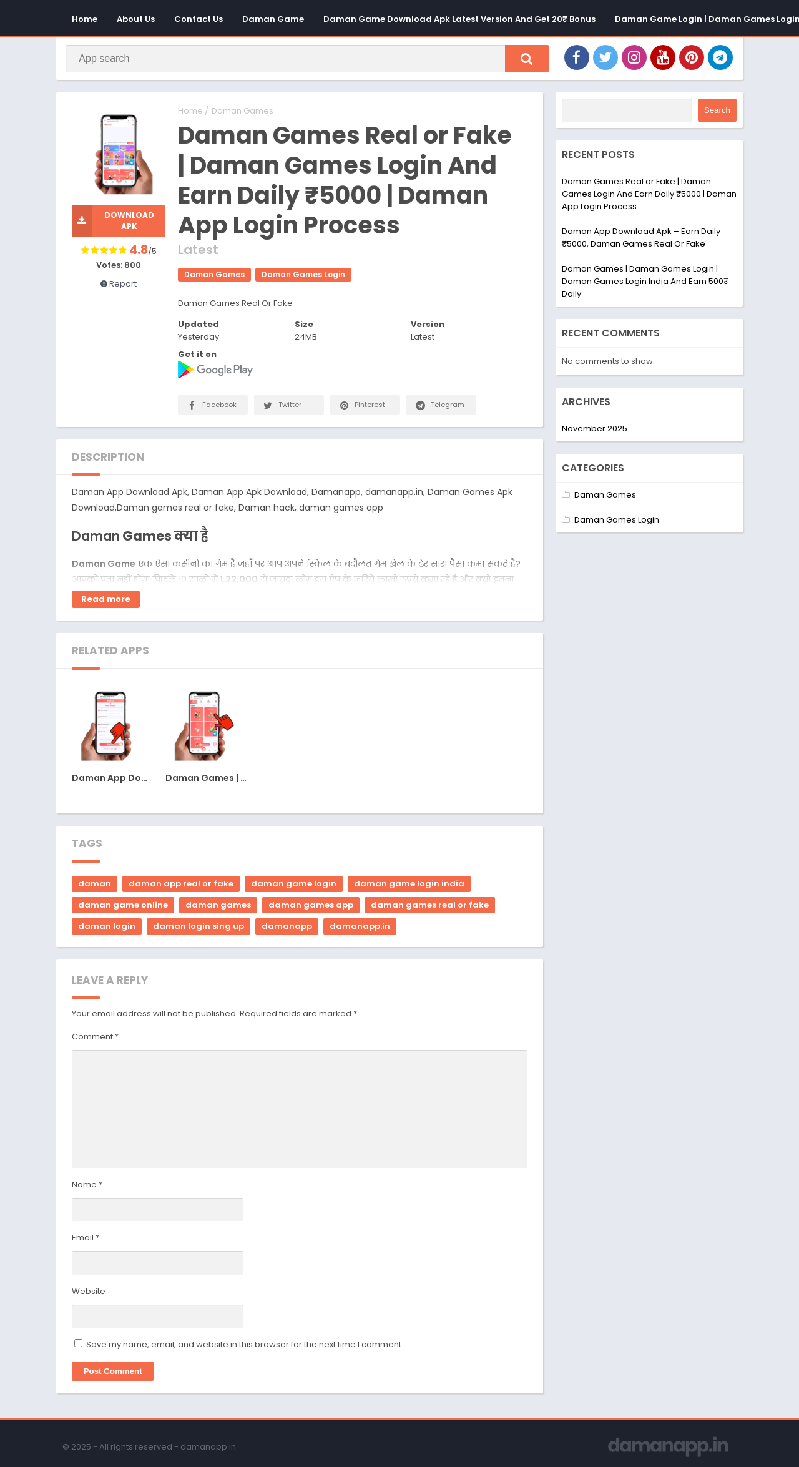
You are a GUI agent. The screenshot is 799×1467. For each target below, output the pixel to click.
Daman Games (242, 114)
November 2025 (594, 432)
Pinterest (361, 409)
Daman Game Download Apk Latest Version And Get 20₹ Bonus (459, 19)
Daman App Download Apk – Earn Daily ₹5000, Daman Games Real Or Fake (641, 241)
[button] (521, 60)
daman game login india (409, 887)
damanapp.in (360, 930)
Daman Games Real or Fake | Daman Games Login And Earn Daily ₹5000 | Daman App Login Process (649, 197)
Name (87, 1188)
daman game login (293, 887)
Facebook (211, 409)
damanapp (287, 930)
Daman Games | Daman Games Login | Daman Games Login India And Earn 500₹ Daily (645, 285)
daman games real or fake (430, 909)
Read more (105, 603)
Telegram (439, 409)
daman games (218, 909)
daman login (106, 930)
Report (118, 287)
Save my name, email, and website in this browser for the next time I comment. (244, 1348)
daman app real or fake (181, 887)
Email (85, 1241)
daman (94, 887)
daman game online (123, 909)
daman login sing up (198, 930)
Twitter (281, 409)
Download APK (113, 225)
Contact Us (198, 19)
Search (717, 114)
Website (88, 1295)
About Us (136, 19)
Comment (95, 1040)
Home (84, 19)
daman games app (310, 909)
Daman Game (273, 19)
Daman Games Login (303, 278)
